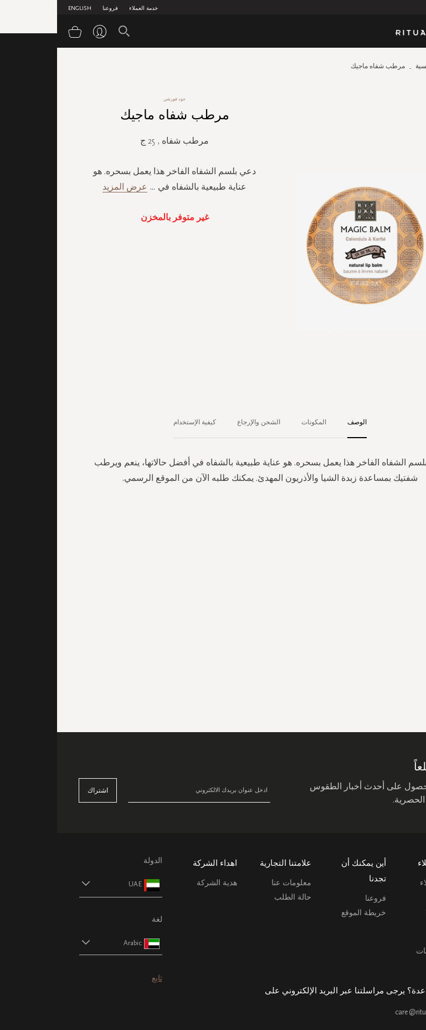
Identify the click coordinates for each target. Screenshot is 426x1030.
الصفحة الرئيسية (381, 66)
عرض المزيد (67, 186)
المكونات (256, 422)
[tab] (294, 422)
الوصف (300, 422)
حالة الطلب (235, 897)
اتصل (395, 936)
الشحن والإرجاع (201, 422)
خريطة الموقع (306, 912)
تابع (100, 978)
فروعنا (53, 8)
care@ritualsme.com (371, 1012)
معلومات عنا (234, 882)
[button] (54, 883)
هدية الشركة (160, 882)
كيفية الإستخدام (137, 422)
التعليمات (389, 922)
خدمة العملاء (86, 8)
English (22, 8)
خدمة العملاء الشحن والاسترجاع (383, 895)
